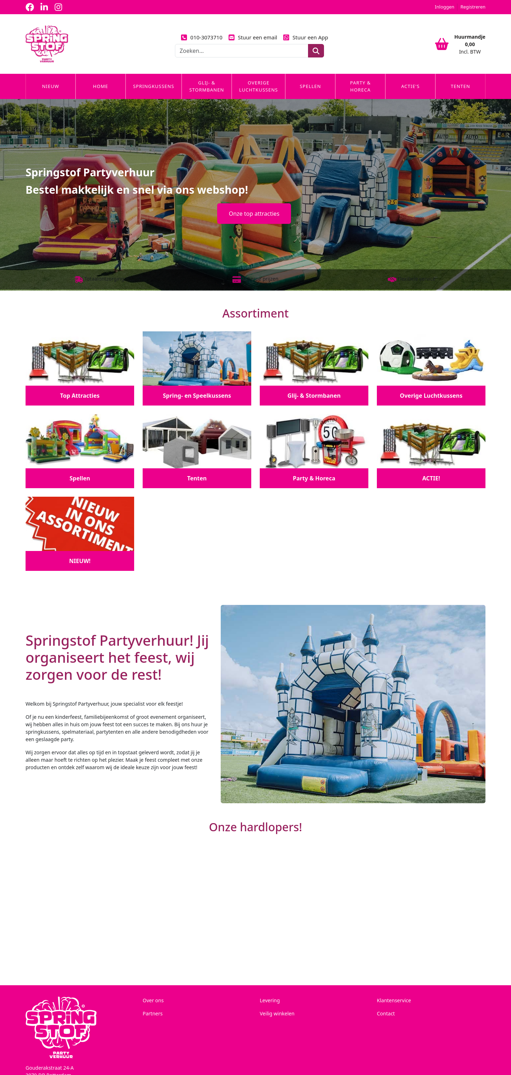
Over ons (153, 999)
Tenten (460, 86)
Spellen (310, 86)
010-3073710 (201, 37)
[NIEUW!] (80, 533)
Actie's (410, 86)
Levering (270, 999)
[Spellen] (80, 450)
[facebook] (30, 7)
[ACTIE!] (431, 450)
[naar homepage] (47, 44)
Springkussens (153, 86)
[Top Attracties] (80, 368)
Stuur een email (252, 37)
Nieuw (50, 86)
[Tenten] (197, 450)
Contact (386, 1012)
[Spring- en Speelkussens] (197, 368)
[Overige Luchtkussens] (431, 368)
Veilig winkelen (277, 1012)
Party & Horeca (360, 86)
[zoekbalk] (241, 50)
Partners (153, 1012)
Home (100, 86)
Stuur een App (305, 37)
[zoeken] (316, 50)
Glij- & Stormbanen (206, 86)
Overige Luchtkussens (258, 86)
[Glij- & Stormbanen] (314, 368)
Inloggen (444, 7)
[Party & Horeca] (314, 450)
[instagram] (58, 7)
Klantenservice (394, 999)
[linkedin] (44, 7)
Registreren (472, 7)
